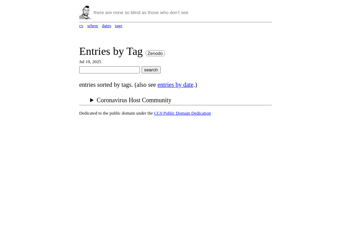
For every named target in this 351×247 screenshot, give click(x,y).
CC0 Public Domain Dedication (182, 113)
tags (118, 25)
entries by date (175, 84)
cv (81, 25)
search (151, 69)
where (92, 25)
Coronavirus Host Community (134, 100)
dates (106, 25)
